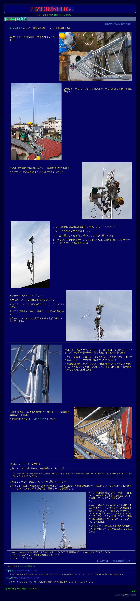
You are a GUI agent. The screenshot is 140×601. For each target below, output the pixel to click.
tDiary (126, 594)
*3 (30, 463)
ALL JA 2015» (65, 15)
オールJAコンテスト (38, 419)
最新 (56, 15)
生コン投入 (15, 28)
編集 (133, 592)
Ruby (123, 596)
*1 (78, 235)
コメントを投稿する (26, 566)
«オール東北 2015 (45, 15)
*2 (119, 366)
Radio (10, 19)
